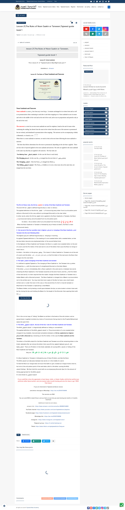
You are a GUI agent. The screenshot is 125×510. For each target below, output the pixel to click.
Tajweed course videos (49, 7)
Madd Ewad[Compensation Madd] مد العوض (101, 183)
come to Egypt (96, 108)
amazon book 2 (89, 51)
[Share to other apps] (53, 441)
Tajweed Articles (96, 130)
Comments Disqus (72, 498)
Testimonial (80, 7)
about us (93, 7)
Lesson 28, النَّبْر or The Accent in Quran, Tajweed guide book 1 (100, 167)
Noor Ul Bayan (89, 57)
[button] (26, 441)
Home (40, 7)
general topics (96, 112)
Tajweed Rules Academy (32, 507)
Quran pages (88, 198)
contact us (49, 1)
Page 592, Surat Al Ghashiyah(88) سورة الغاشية (95, 206)
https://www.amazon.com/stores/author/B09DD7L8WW (51, 406)
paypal (87, 42)
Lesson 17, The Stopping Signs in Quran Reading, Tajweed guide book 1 (100, 176)
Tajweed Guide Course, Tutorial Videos (36, 1)
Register (73, 7)
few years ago (88, 85)
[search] (109, 7)
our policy (87, 7)
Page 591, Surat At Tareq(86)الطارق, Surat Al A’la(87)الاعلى (94, 201)
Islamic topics (96, 116)
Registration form (20, 1)
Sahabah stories (96, 123)
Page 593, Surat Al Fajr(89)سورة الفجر (96, 210)
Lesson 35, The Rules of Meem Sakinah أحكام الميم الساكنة (101, 158)
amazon (87, 45)
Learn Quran (96, 119)
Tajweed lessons (65, 7)
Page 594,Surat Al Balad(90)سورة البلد (96, 213)
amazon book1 (89, 48)
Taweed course (21, 22)
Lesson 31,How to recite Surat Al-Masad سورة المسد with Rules (94, 88)
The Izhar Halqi (98, 148)
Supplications (96, 126)
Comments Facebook (60, 498)
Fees (56, 1)
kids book (87, 54)
